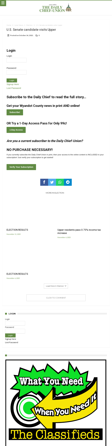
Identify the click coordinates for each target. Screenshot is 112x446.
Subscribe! (14, 112)
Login (9, 56)
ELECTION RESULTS (17, 229)
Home (9, 25)
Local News (18, 25)
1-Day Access (16, 130)
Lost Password (14, 88)
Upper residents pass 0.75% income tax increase (79, 231)
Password (11, 68)
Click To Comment (56, 298)
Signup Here (13, 84)
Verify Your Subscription (21, 167)
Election (29, 25)
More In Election (55, 193)
